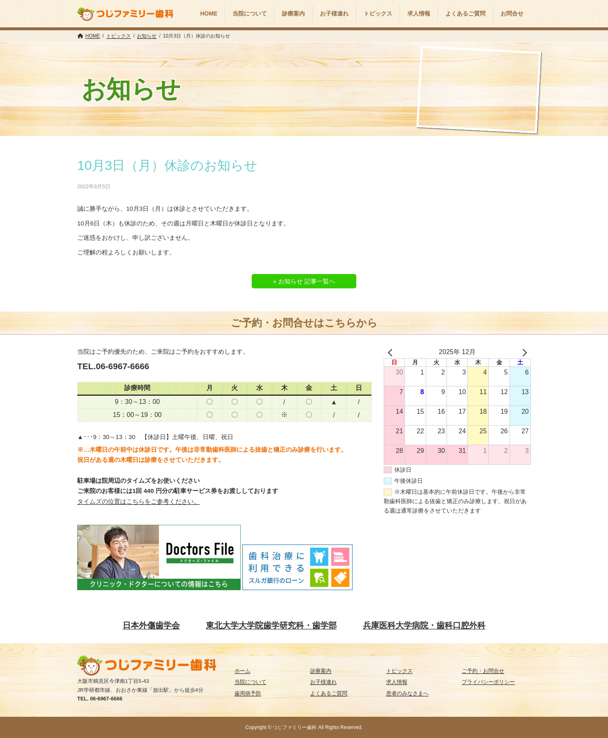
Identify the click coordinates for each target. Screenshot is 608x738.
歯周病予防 (248, 693)
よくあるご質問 (328, 693)
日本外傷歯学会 (151, 625)
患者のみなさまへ (407, 693)
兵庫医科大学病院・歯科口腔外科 (424, 625)
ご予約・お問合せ (483, 671)
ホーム (242, 671)
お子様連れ (323, 682)
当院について (250, 682)
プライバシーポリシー (488, 682)
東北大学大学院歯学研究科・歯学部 (271, 625)
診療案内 (320, 671)
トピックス (399, 671)
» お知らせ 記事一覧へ (304, 281)
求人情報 (396, 682)
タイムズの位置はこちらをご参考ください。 (138, 501)
